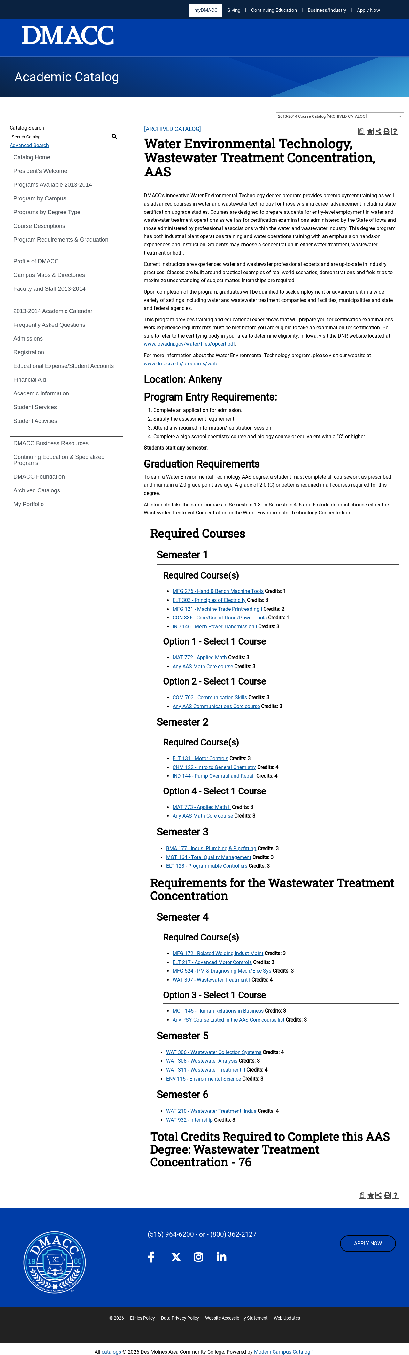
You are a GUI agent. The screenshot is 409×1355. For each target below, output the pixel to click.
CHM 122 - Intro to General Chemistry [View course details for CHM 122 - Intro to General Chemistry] (214, 767)
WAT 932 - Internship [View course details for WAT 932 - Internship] (189, 1120)
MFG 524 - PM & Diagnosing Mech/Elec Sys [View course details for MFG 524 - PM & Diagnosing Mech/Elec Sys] (222, 971)
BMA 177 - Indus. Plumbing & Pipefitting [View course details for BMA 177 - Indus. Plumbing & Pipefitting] (211, 848)
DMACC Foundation (39, 477)
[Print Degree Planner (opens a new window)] (361, 131)
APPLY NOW (368, 1243)
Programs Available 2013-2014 (52, 185)
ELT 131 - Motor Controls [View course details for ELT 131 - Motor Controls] (200, 758)
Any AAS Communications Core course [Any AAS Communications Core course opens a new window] (216, 706)
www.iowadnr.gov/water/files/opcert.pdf (189, 344)
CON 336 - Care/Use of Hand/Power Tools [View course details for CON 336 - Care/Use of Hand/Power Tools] (220, 618)
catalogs (111, 1352)
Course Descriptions (39, 226)
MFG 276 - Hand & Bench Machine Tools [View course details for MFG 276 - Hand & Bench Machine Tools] (218, 591)
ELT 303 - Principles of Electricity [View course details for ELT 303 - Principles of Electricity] (209, 600)
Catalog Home (31, 157)
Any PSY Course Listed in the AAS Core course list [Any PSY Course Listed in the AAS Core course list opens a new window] (228, 1020)
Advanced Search (29, 145)
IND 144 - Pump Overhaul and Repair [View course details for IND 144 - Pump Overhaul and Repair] (214, 776)
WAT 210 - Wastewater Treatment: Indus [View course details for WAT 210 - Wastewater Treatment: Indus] (211, 1111)
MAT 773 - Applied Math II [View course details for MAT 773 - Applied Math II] (202, 807)
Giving (233, 10)
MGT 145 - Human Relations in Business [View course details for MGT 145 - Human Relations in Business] (218, 1011)
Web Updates (287, 1318)
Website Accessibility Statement (236, 1318)
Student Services (35, 407)
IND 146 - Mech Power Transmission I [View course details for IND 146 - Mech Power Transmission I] (215, 627)
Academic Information (41, 393)
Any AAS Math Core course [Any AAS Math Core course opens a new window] (203, 666)
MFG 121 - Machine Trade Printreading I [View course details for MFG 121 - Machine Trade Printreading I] (217, 609)
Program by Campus (39, 198)
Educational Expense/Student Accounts (63, 366)
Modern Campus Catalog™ (283, 1352)
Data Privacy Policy (180, 1318)
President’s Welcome (40, 171)
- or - (202, 1234)
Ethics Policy (142, 1318)
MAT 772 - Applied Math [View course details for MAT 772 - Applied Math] (200, 658)
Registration (28, 352)
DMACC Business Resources (51, 443)
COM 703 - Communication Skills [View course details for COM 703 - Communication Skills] (210, 697)
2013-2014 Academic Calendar (52, 311)
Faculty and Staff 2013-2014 (49, 289)
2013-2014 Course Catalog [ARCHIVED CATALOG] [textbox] (322, 116)
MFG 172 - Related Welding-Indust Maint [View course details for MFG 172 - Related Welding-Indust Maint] (218, 953)
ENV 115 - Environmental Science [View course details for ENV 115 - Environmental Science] (203, 1079)
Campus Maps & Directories (49, 275)
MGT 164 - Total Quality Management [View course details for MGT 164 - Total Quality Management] (208, 857)
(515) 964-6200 (171, 1234)
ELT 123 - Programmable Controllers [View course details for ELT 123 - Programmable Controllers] (206, 866)
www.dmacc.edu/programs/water (182, 364)
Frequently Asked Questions (49, 325)
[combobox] (340, 116)
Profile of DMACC (36, 261)
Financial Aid (29, 380)
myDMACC (206, 10)
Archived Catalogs (36, 490)
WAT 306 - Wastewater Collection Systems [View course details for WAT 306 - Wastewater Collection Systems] (213, 1052)
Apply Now (368, 10)
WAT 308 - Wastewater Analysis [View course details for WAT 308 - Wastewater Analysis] (201, 1061)
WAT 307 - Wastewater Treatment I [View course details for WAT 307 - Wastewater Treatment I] (211, 980)
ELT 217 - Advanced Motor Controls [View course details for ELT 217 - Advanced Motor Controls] (212, 962)
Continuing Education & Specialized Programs (58, 460)
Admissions (28, 338)
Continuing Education (274, 10)
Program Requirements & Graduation (60, 239)
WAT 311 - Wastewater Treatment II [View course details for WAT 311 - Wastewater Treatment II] (205, 1070)
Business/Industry (327, 10)
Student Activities (35, 421)
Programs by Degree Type (47, 212)
